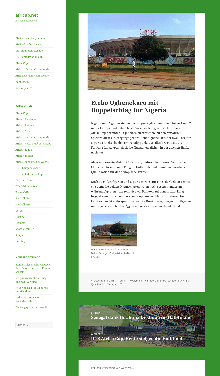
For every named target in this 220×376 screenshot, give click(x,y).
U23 (120, 284)
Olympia (20, 223)
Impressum (22, 82)
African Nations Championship (33, 69)
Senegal (111, 284)
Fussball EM (22, 198)
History (19, 216)
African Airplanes (25, 119)
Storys (19, 235)
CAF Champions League (29, 50)
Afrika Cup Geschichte (28, 44)
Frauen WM (22, 192)
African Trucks (24, 155)
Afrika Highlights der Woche (32, 75)
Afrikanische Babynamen (30, 38)
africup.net (26, 15)
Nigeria (174, 280)
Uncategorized (23, 241)
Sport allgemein (24, 229)
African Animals (24, 125)
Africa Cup (21, 63)
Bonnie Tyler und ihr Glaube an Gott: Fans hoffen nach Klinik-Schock (33, 268)
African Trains (23, 149)
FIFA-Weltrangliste (26, 186)
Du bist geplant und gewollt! (31, 307)
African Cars (22, 131)
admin (123, 280)
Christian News (24, 180)
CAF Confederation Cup (29, 57)
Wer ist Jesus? (23, 88)
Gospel (19, 210)
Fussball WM (22, 204)
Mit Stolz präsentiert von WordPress (112, 368)
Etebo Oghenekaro (158, 280)
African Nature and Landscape (33, 143)
